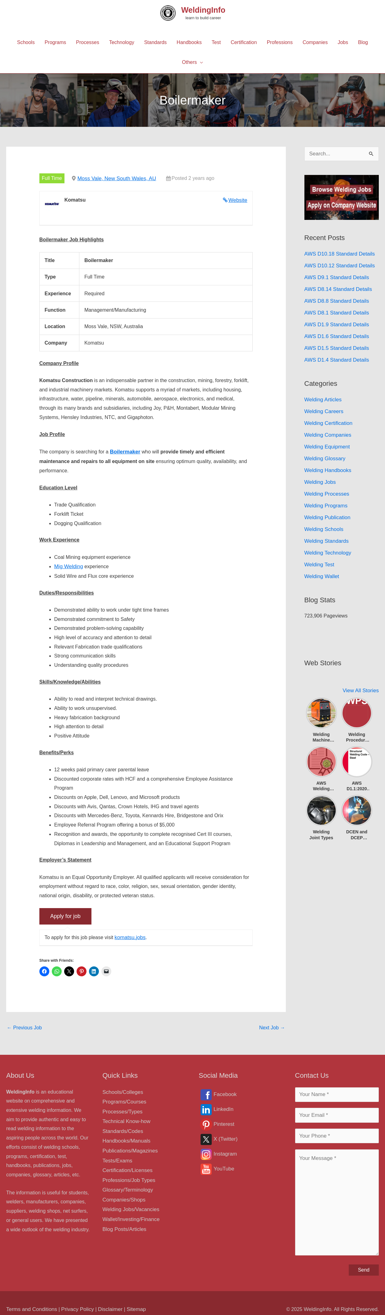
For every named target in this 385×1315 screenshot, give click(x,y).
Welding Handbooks (326, 458)
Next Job (272, 1025)
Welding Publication (326, 503)
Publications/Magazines (129, 1144)
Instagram (225, 1151)
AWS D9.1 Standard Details (334, 274)
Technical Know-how (125, 1117)
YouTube (223, 1166)
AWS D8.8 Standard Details (334, 297)
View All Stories (362, 672)
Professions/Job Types (128, 1172)
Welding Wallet (320, 559)
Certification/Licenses (126, 1163)
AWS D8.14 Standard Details (336, 285)
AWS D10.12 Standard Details (337, 263)
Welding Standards (325, 525)
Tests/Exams (117, 1153)
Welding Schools (322, 514)
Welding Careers (322, 403)
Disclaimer (104, 1297)
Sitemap (129, 1297)
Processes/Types (121, 1107)
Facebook (224, 1091)
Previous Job (24, 1025)
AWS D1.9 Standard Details (334, 319)
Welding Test (318, 548)
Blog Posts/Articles (123, 1218)
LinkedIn (223, 1106)
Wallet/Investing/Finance (130, 1209)
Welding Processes (325, 481)
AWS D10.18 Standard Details (337, 252)
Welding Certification (327, 414)
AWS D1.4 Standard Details (334, 352)
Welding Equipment (325, 436)
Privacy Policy (73, 1297)
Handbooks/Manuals (125, 1135)
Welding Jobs (319, 470)
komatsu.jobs (129, 935)
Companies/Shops (123, 1190)
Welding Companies (326, 425)
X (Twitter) (225, 1136)
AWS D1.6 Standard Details (334, 330)
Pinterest (223, 1121)
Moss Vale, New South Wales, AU (114, 177)
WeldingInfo (203, 9)
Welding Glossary (323, 447)
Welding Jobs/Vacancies (129, 1199)
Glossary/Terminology (126, 1181)
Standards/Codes (122, 1126)
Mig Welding (68, 564)
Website (238, 199)
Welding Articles (322, 391)
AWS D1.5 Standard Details (334, 341)
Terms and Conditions (30, 1297)
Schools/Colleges (122, 1089)
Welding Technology (326, 537)
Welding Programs (324, 492)
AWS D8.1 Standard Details (334, 308)
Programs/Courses (123, 1098)
